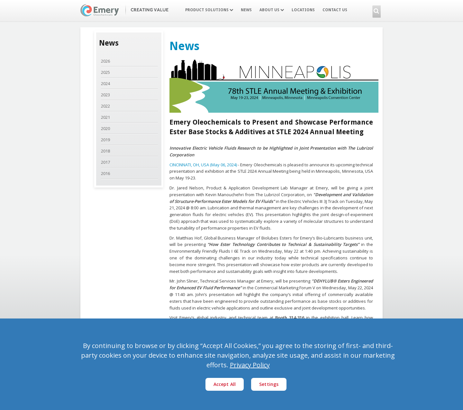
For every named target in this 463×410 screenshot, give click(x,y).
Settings (268, 384)
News (246, 10)
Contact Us (334, 10)
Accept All (224, 384)
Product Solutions (209, 10)
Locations (303, 10)
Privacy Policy (250, 365)
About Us (271, 10)
